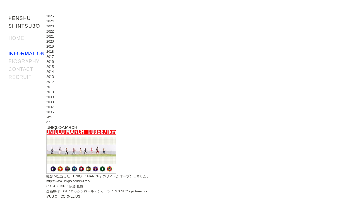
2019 (50, 47)
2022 (50, 31)
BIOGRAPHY (24, 61)
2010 (50, 92)
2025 (50, 16)
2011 (50, 87)
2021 (50, 36)
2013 (50, 77)
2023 (50, 26)
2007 (50, 107)
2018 (50, 52)
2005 (50, 112)
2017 (50, 57)
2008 (50, 102)
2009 (50, 97)
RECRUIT (20, 77)
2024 (50, 21)
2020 (50, 41)
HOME (16, 38)
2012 (50, 82)
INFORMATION (26, 53)
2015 (50, 67)
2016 (50, 62)
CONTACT (20, 69)
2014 (50, 72)
